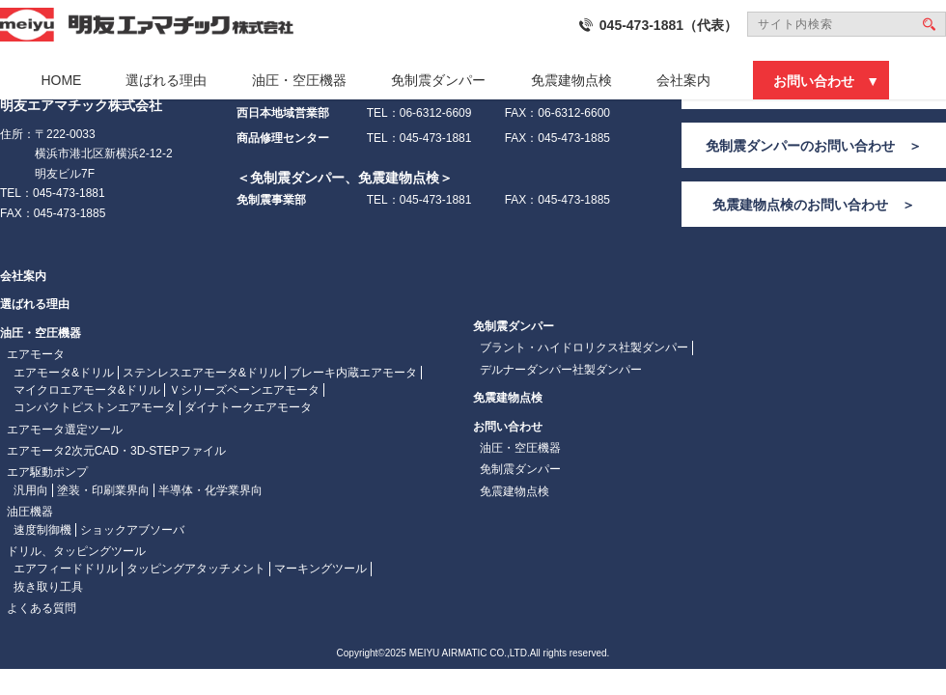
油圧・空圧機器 (299, 80)
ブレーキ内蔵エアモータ (353, 372)
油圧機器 (30, 511)
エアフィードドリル (66, 568)
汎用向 (31, 490)
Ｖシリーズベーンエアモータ (244, 390)
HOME (61, 80)
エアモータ (36, 354)
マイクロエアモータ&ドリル (87, 390)
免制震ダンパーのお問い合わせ (800, 145)
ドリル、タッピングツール (76, 551)
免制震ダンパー (438, 80)
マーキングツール (320, 568)
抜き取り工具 (48, 587)
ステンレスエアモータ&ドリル (202, 372)
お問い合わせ (813, 81)
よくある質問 (41, 608)
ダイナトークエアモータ (248, 407)
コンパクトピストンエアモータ (95, 407)
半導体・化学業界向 (210, 490)
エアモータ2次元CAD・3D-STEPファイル (116, 451)
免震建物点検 (571, 80)
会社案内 (683, 80)
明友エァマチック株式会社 (146, 25)
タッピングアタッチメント (195, 568)
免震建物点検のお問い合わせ (800, 204)
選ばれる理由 (166, 80)
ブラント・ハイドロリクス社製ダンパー (584, 347)
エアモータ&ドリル (64, 372)
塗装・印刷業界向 (103, 490)
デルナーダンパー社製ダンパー (561, 369)
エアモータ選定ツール (65, 429)
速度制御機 (42, 530)
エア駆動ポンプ (47, 472)
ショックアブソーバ (132, 530)
